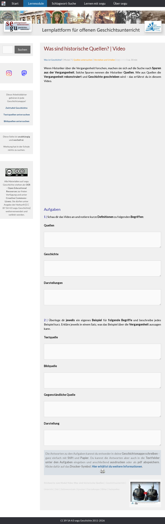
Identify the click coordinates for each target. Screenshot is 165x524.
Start (15, 3)
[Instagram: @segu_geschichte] (9, 73)
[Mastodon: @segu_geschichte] (24, 73)
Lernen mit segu (94, 3)
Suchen (22, 49)
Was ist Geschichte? (53, 60)
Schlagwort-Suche (64, 3)
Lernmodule (36, 3)
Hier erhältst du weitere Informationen (117, 466)
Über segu (120, 3)
